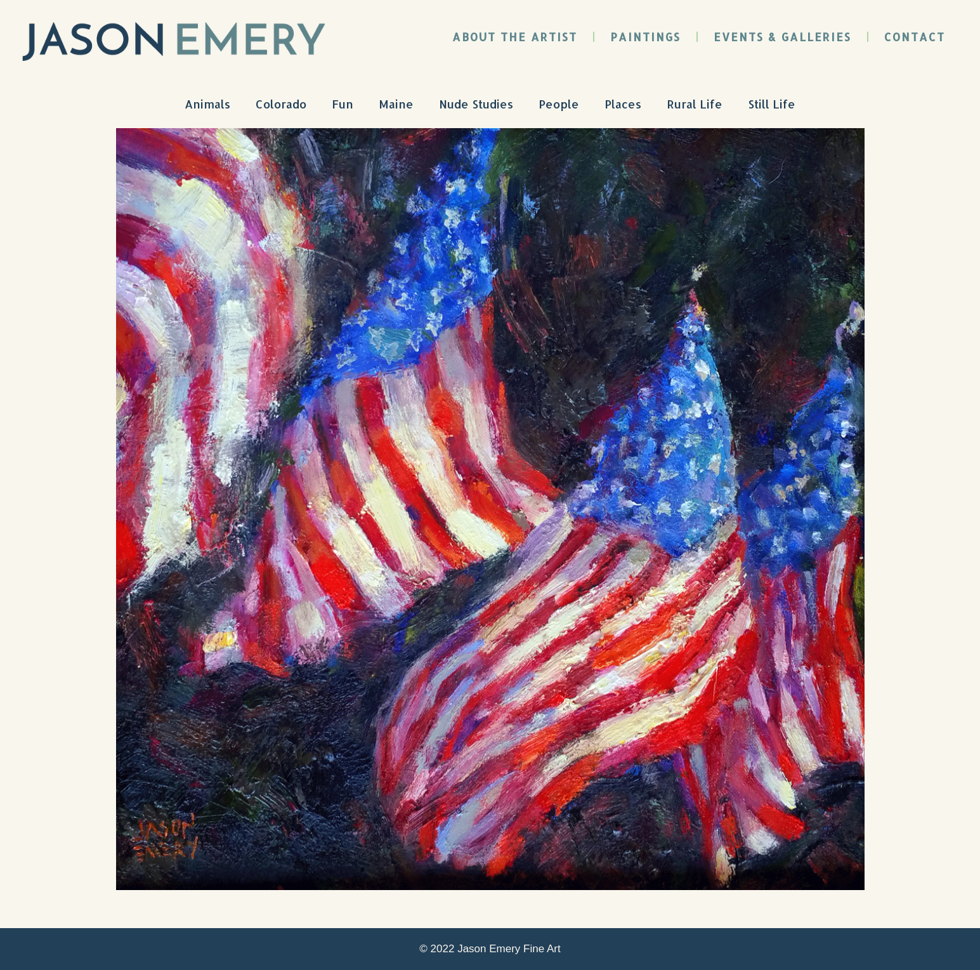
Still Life (771, 103)
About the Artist (514, 37)
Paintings (645, 37)
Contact (914, 37)
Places (622, 103)
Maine (396, 103)
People (559, 103)
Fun (342, 103)
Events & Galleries (782, 37)
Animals (207, 103)
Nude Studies (476, 103)
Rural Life (694, 103)
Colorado (281, 103)
